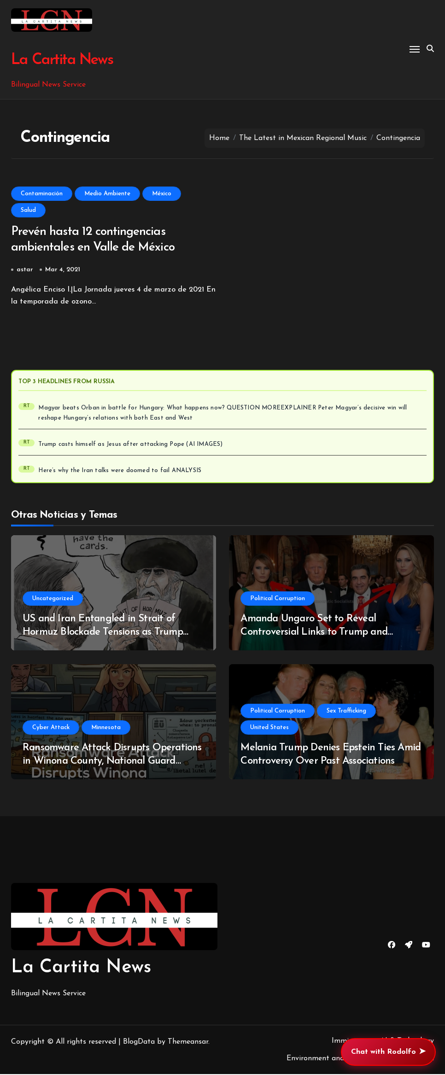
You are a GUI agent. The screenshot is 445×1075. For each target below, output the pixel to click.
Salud (28, 210)
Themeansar (188, 1042)
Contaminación (42, 194)
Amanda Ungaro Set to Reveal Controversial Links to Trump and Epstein (313, 632)
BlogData (139, 1042)
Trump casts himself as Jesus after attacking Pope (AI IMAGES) (130, 445)
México (161, 194)
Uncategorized (52, 599)
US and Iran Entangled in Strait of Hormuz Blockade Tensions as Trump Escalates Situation (103, 632)
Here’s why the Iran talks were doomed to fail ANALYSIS (119, 471)
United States (269, 728)
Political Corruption (277, 599)
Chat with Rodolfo (388, 1052)
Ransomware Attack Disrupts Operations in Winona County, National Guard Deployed (112, 761)
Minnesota (106, 728)
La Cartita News (61, 60)
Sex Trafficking (346, 712)
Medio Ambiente (107, 194)
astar (25, 270)
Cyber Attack (51, 728)
